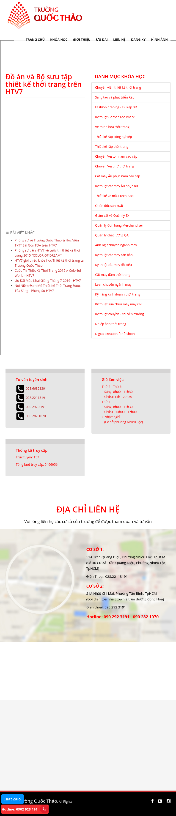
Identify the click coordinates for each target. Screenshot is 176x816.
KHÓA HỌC (58, 39)
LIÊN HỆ (119, 39)
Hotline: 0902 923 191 (20, 809)
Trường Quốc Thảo (37, 801)
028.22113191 (36, 397)
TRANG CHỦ (35, 39)
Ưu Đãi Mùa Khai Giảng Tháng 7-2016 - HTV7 (48, 280)
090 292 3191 (36, 406)
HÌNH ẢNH (159, 39)
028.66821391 (36, 388)
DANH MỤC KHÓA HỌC (120, 76)
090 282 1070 (36, 415)
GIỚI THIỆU (81, 39)
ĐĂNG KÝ (138, 39)
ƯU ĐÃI (102, 39)
